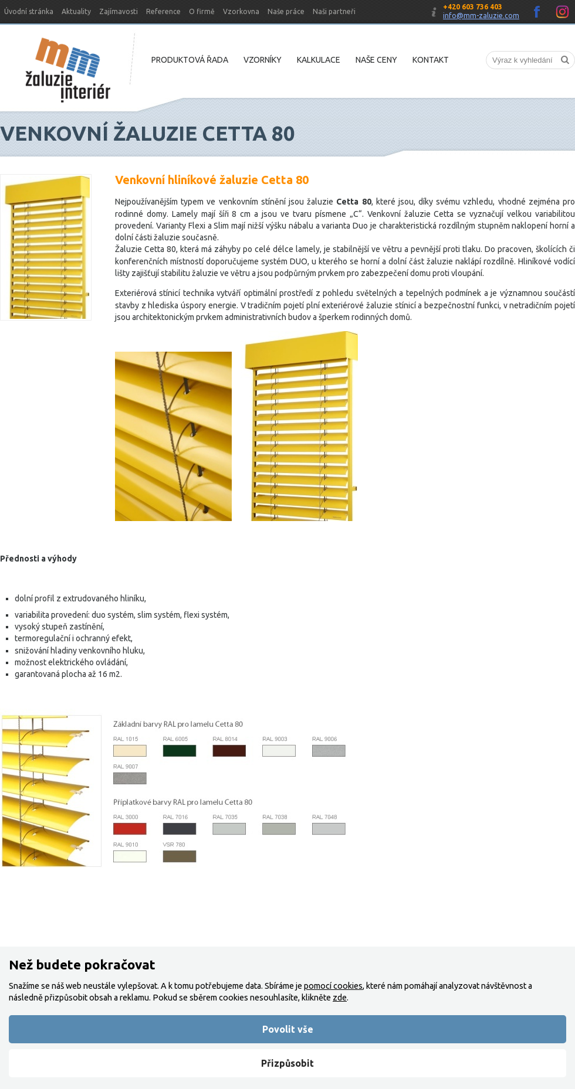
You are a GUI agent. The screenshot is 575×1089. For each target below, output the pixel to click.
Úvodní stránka (28, 11)
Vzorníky (262, 59)
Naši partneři (334, 11)
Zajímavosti (118, 11)
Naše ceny (376, 59)
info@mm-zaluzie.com (481, 15)
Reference (163, 11)
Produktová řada (189, 59)
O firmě (202, 11)
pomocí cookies (333, 986)
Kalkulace (318, 59)
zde (340, 997)
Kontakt (430, 59)
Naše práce (286, 11)
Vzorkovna (241, 11)
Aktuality (76, 11)
